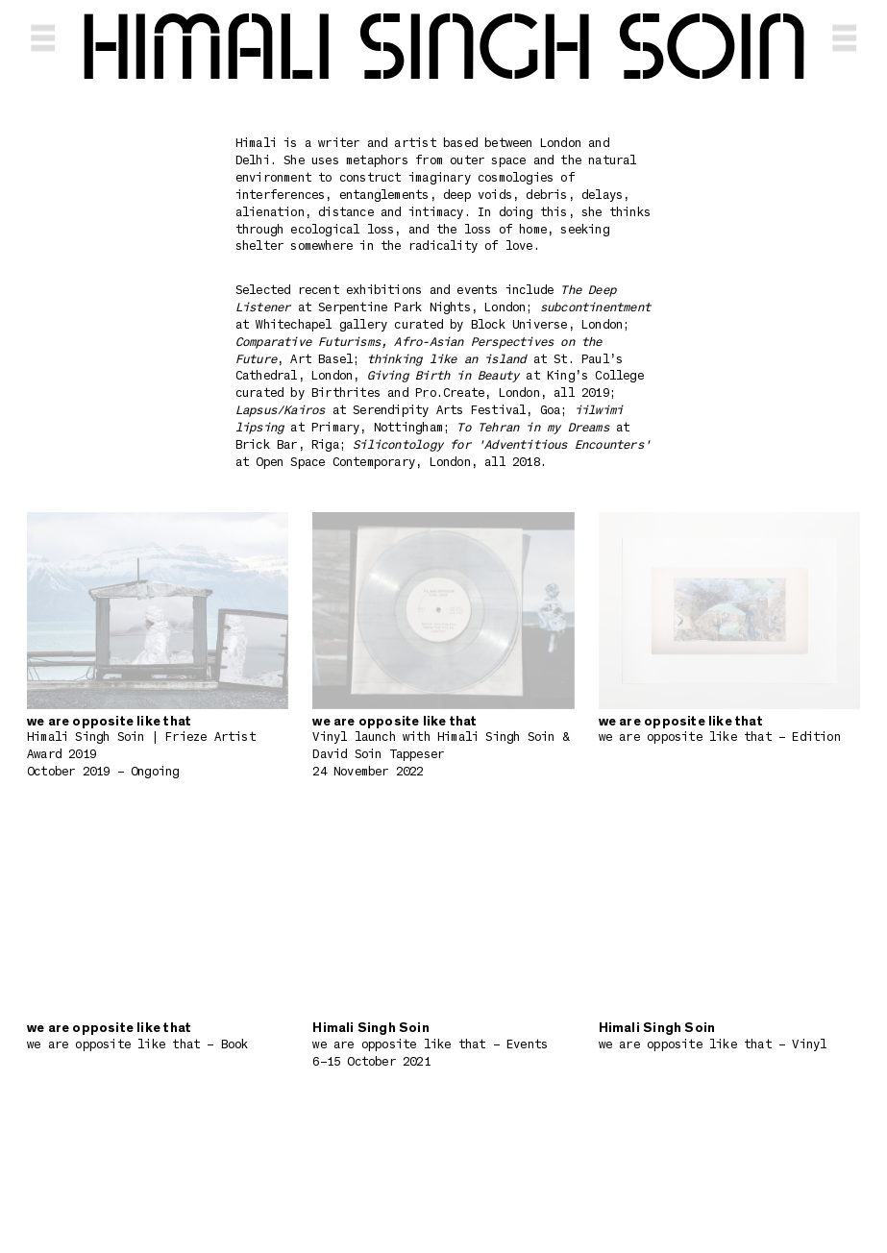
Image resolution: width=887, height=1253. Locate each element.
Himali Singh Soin (444, 50)
